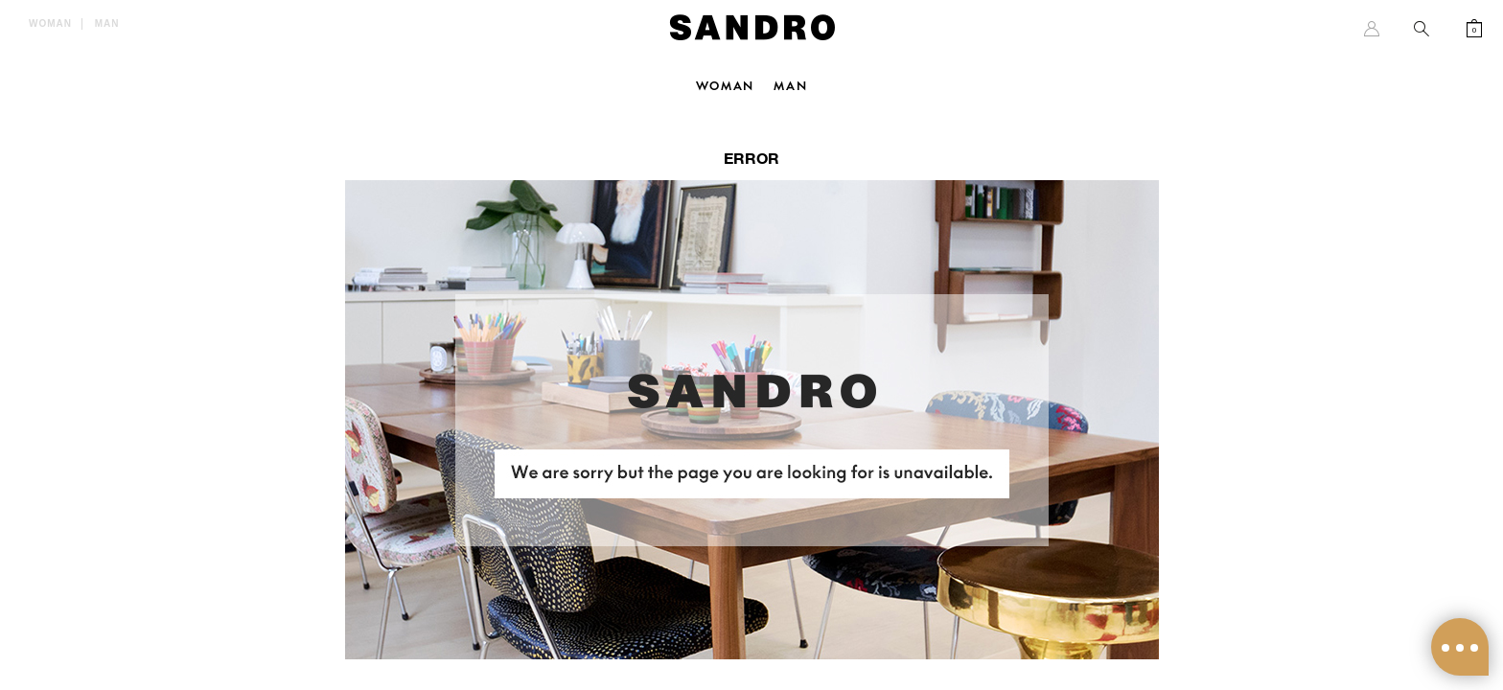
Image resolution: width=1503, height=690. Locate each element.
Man (107, 23)
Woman (50, 23)
